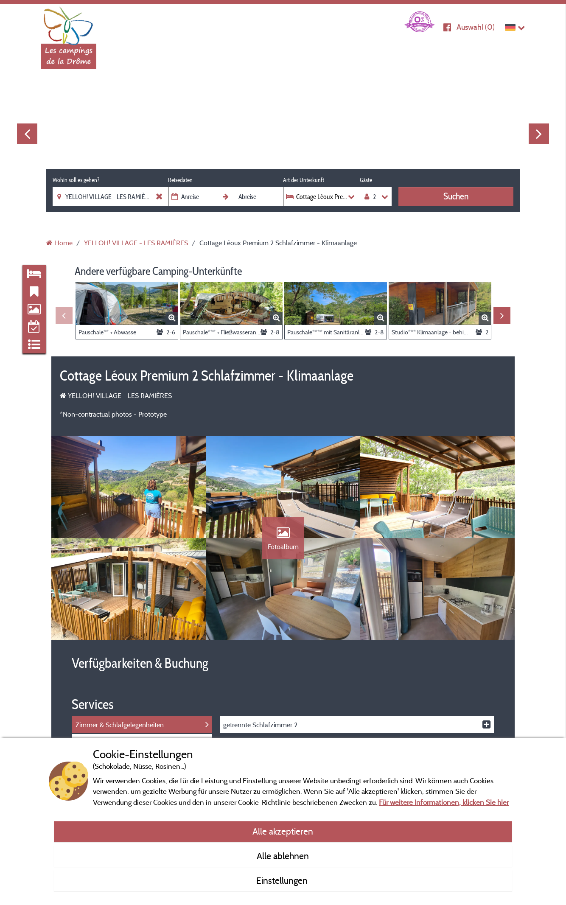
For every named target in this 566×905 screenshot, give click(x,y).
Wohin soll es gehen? (76, 180)
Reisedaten (180, 180)
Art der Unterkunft (303, 180)
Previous (27, 133)
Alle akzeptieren (282, 831)
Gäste (366, 180)
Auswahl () (476, 27)
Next (539, 133)
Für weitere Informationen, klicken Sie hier (444, 802)
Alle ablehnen (283, 855)
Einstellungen (283, 880)
